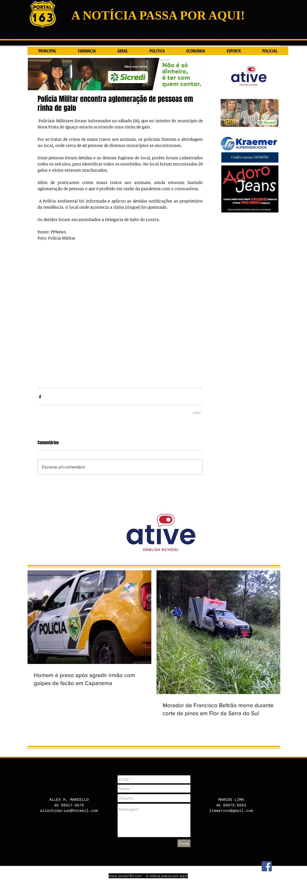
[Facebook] (267, 866)
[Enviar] (184, 843)
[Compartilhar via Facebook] (40, 396)
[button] (249, 157)
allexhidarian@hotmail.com (69, 811)
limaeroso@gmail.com (231, 811)
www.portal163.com (125, 875)
